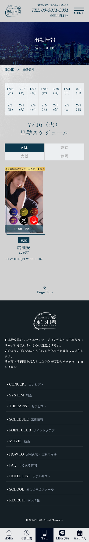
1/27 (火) (21, 91)
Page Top (45, 290)
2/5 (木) (44, 107)
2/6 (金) (55, 107)
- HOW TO (32, 454)
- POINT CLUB (31, 430)
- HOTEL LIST (29, 476)
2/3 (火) (21, 107)
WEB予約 (80, 535)
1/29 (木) (44, 91)
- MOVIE (18, 441)
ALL (24, 147)
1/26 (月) (10, 91)
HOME (9, 535)
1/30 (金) (55, 91)
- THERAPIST (27, 406)
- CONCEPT (25, 384)
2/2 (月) (10, 107)
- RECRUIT (23, 500)
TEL (44, 535)
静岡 (64, 156)
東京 (64, 147)
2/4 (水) (33, 107)
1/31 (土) (67, 91)
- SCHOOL (30, 489)
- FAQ (22, 465)
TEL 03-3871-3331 (49, 10)
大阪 (24, 156)
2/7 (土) (67, 107)
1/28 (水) (33, 91)
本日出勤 (26, 535)
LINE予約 (62, 535)
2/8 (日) (78, 107)
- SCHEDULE (25, 419)
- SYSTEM (19, 395)
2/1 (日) (78, 91)
